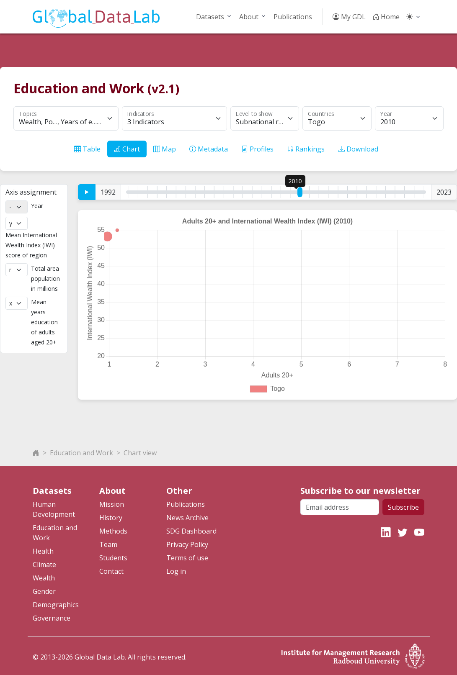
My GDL (349, 16)
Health (43, 549)
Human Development (54, 507)
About (248, 16)
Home (386, 16)
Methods (113, 529)
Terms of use (187, 555)
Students (113, 555)
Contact (111, 569)
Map (164, 149)
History (110, 515)
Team (108, 542)
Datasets (210, 16)
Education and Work (81, 450)
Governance (51, 616)
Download (358, 149)
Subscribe (403, 505)
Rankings (306, 149)
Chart (127, 149)
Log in (176, 569)
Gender (44, 589)
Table (87, 149)
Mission (111, 502)
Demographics (56, 602)
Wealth (44, 575)
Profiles (257, 149)
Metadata (208, 149)
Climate (44, 562)
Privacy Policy (187, 542)
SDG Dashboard (191, 529)
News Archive (187, 515)
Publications (293, 16)
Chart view (140, 450)
